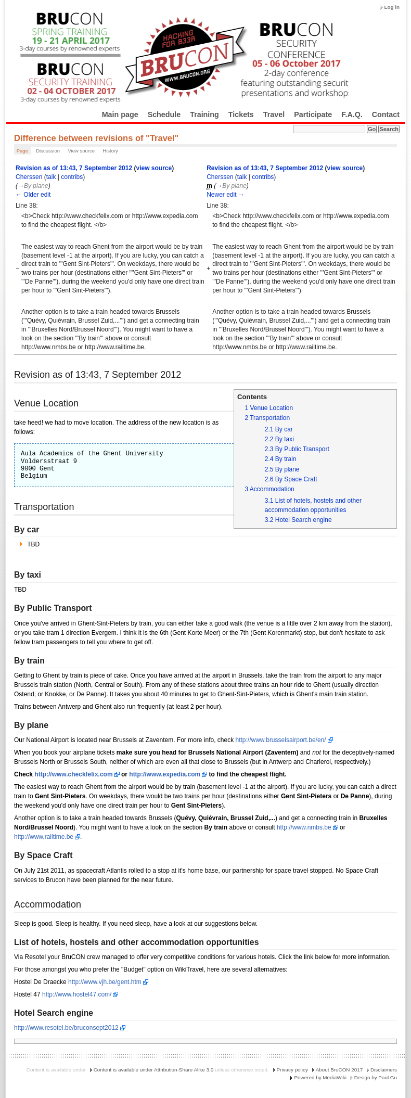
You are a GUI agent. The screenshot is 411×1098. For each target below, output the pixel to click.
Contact (386, 114)
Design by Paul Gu (375, 1077)
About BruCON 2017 (339, 1070)
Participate (313, 114)
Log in (392, 7)
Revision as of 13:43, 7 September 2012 (74, 168)
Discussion (48, 151)
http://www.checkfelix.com (73, 774)
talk (51, 177)
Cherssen (29, 177)
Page (22, 151)
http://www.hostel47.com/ (76, 994)
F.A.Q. (352, 114)
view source (154, 168)
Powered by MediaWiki (320, 1077)
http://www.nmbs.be (304, 827)
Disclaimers (383, 1070)
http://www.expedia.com (164, 774)
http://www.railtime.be (43, 836)
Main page (120, 114)
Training (204, 114)
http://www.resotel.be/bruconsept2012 (66, 1027)
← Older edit (33, 194)
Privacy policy (292, 1070)
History (110, 151)
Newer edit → (226, 194)
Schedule (164, 114)
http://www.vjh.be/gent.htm (105, 982)
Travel (274, 114)
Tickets (241, 114)
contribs (72, 177)
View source (81, 151)
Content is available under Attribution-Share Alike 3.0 (154, 1070)
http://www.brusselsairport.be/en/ (281, 740)
